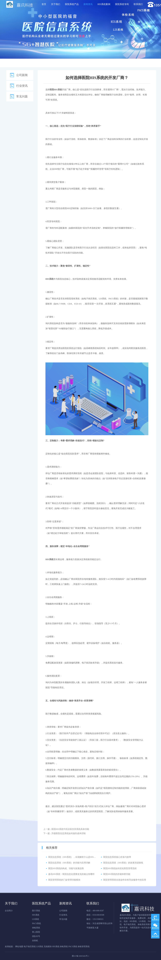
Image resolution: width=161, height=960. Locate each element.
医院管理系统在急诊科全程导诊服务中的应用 (124, 880)
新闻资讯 (88, 4)
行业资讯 (22, 85)
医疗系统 (36, 911)
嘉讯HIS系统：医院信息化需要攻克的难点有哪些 (71, 874)
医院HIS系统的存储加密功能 (116, 874)
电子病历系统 (90, 298)
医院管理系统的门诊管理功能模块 (64, 880)
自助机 (35, 940)
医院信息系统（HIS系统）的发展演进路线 (123, 863)
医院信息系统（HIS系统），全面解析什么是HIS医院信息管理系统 (79, 857)
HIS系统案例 (103, 4)
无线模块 (48, 946)
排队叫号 (36, 936)
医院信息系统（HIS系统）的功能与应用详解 (69, 863)
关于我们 (55, 4)
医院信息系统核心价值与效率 (117, 857)
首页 (44, 4)
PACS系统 (113, 298)
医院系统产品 (72, 4)
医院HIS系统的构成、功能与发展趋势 (66, 868)
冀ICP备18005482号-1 (80, 956)
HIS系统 (35, 915)
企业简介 (9, 911)
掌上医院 (36, 932)
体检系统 (36, 928)
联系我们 (138, 4)
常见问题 (22, 96)
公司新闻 (22, 75)
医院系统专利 (122, 4)
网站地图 (19, 946)
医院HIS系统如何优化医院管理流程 (120, 868)
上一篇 (66, 829)
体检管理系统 (84, 946)
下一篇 (64, 833)
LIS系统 (102, 298)
